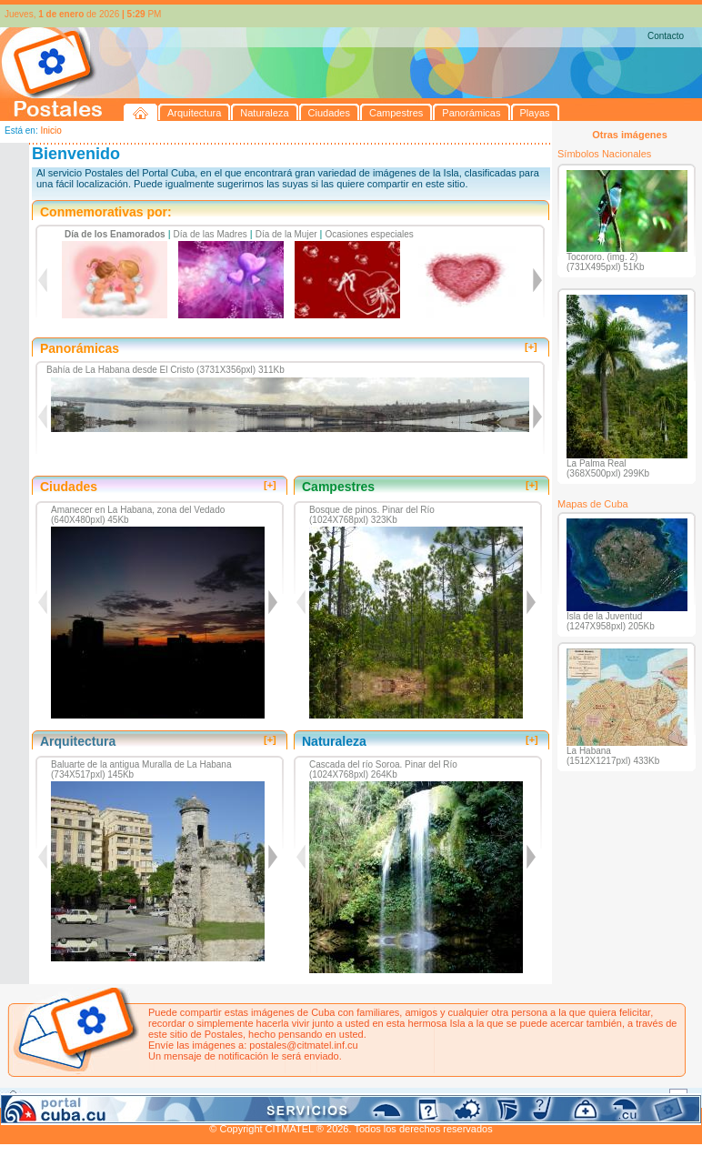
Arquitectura (58, 1096)
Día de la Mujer (286, 234)
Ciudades (171, 1096)
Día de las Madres (210, 234)
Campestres (227, 1096)
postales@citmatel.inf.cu (303, 1045)
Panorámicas (292, 1096)
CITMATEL (430, 1117)
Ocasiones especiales (370, 234)
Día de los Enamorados (115, 234)
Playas (344, 1096)
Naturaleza (118, 1096)
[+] (531, 346)
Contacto (665, 36)
